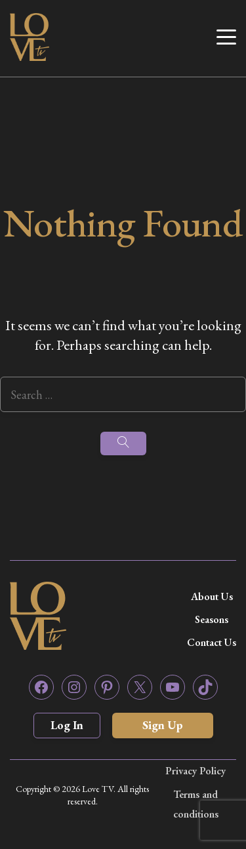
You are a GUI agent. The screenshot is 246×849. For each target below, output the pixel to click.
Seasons (211, 619)
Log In (67, 724)
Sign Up (162, 724)
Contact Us (211, 642)
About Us (212, 596)
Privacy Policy (195, 771)
